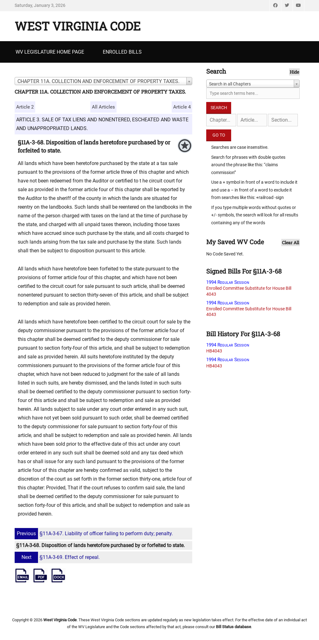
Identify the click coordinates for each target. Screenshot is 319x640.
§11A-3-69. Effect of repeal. (58, 557)
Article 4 (182, 107)
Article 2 (25, 107)
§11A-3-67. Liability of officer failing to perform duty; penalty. (94, 533)
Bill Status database (233, 626)
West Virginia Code (77, 26)
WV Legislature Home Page (50, 52)
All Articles (103, 107)
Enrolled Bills (122, 52)
